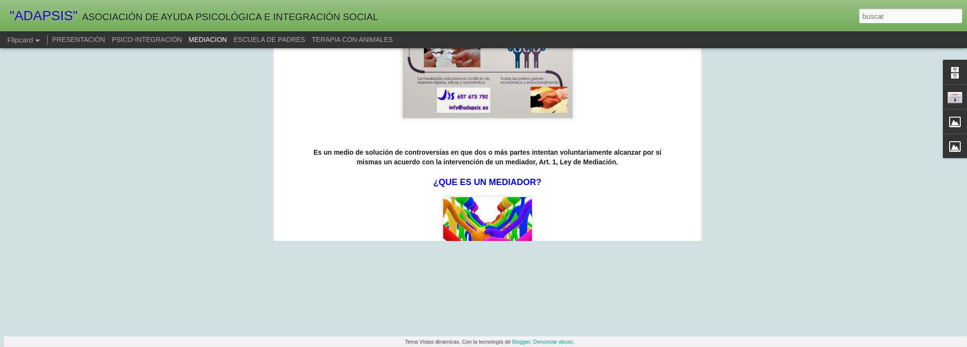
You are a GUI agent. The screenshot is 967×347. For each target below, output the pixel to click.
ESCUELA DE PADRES (269, 39)
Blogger (521, 342)
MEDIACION (209, 39)
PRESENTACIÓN (78, 39)
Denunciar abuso (553, 342)
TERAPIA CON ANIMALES (352, 39)
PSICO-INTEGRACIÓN (147, 39)
